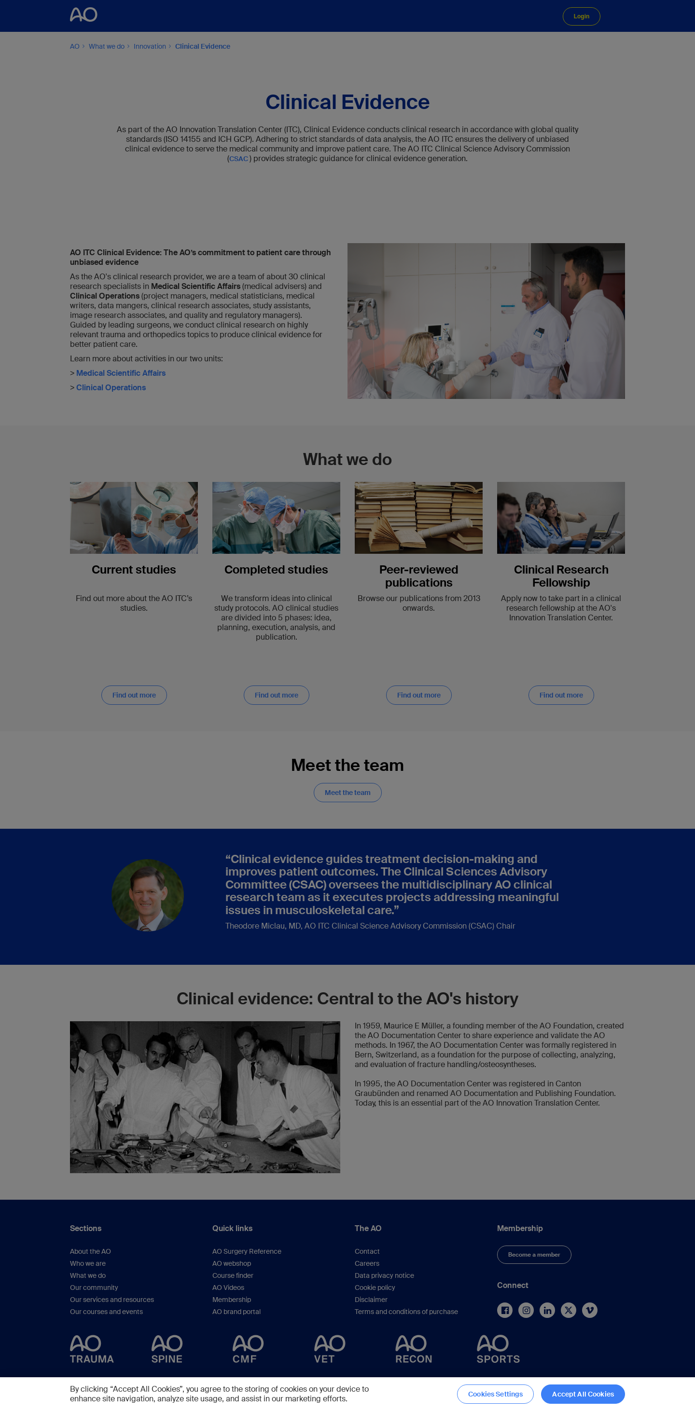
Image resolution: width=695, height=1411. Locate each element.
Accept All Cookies (583, 1394)
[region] (347, 1394)
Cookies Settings (495, 1394)
